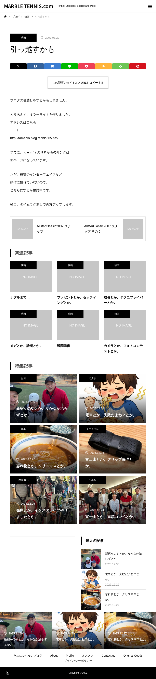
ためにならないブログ (28, 655)
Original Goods (133, 655)
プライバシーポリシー (78, 660)
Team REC (23, 480)
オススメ (87, 655)
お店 (23, 378)
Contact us (108, 655)
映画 (23, 37)
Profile (70, 655)
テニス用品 (92, 429)
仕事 (23, 429)
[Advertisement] (42, 567)
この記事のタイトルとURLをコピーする (78, 82)
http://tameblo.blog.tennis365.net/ (34, 138)
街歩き (92, 378)
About (54, 655)
